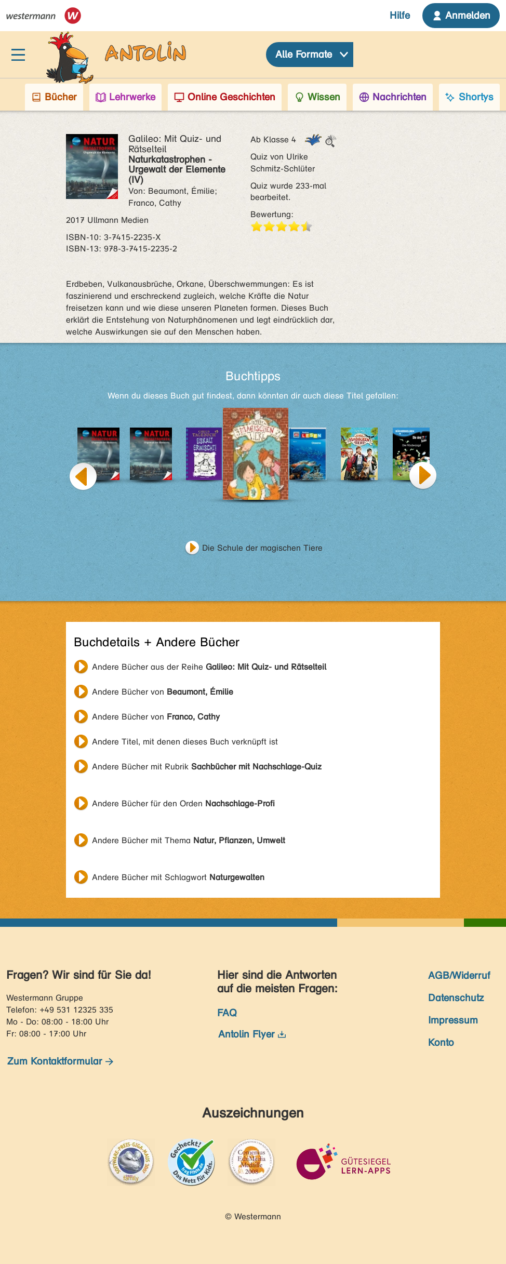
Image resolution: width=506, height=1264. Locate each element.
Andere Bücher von (162, 692)
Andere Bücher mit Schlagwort (178, 877)
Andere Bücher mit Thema (188, 840)
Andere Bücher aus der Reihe (209, 667)
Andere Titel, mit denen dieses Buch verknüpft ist (185, 742)
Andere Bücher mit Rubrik (207, 766)
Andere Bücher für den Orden (183, 803)
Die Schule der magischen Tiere (262, 548)
